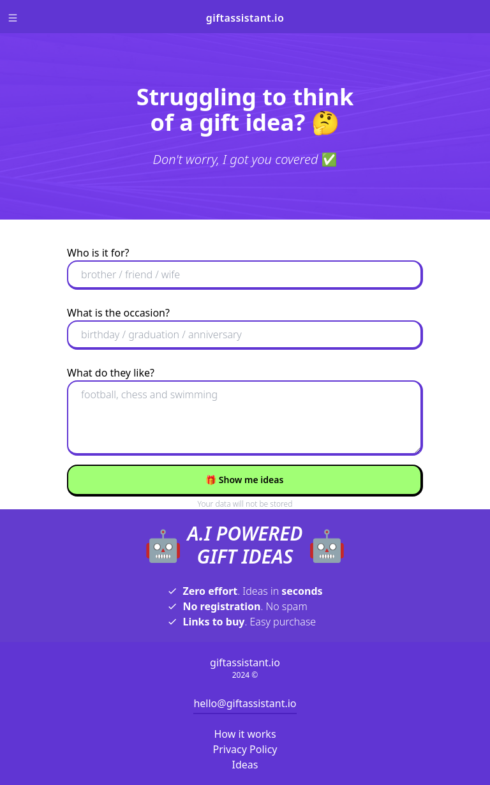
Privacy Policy (245, 749)
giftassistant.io (245, 18)
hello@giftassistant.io (244, 703)
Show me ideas (244, 480)
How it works (245, 734)
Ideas (245, 765)
